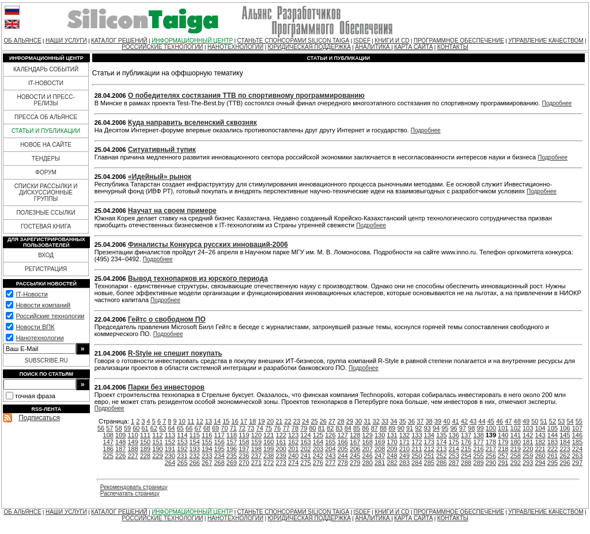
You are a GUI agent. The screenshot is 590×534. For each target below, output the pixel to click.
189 (145, 448)
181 (528, 441)
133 (416, 435)
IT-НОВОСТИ (45, 83)
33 (384, 421)
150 (145, 441)
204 (330, 448)
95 (444, 428)
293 (528, 462)
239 (281, 455)
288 (466, 462)
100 (491, 428)
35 (402, 421)
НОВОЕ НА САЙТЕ (45, 145)
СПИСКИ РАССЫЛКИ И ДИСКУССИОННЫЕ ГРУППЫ (46, 192)
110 (132, 435)
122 (281, 435)
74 (259, 428)
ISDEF (362, 40)
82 (330, 428)
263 (577, 455)
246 (367, 455)
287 (453, 462)
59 (127, 428)
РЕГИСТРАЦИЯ (46, 269)
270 (244, 462)
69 (215, 428)
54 (569, 421)
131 (392, 435)
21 (278, 421)
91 (409, 428)
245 (355, 455)
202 (305, 448)
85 (356, 428)
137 (466, 435)
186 (108, 448)
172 (416, 441)
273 (281, 462)
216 (478, 448)
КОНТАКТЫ (452, 47)
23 (296, 421)
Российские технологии (50, 315)
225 (108, 455)
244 (343, 455)
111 (145, 435)
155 (207, 441)
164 (318, 441)
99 (479, 428)
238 (268, 455)
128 (355, 435)
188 (132, 448)
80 (312, 428)
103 (528, 428)
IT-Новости (31, 294)
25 (314, 421)
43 (473, 421)
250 (416, 455)
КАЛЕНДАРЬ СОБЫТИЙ (45, 69)
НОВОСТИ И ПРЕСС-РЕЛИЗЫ (45, 100)
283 (404, 462)
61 (145, 428)
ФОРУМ (45, 172)
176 (466, 441)
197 (244, 448)
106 (564, 428)
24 (305, 421)
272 (268, 462)
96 (453, 428)
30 (358, 421)
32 (376, 421)
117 (219, 435)
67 (197, 428)
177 (478, 441)
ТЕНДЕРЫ (46, 158)
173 (429, 441)
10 (182, 421)
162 (293, 441)
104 (540, 428)
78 (295, 428)
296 (564, 462)
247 (380, 455)
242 (318, 455)
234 (219, 455)
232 (195, 455)
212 (429, 448)
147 (108, 441)
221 (540, 448)
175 (453, 441)
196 (231, 448)
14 (217, 421)
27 (331, 421)
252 (441, 455)
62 (153, 428)
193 (195, 448)
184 (564, 441)
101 (503, 428)
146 (577, 435)
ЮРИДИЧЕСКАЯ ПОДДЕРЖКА (309, 47)
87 (374, 428)
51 (543, 421)
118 (231, 435)
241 (305, 455)
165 (330, 441)
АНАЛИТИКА (373, 47)
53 (561, 421)
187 (120, 448)
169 (380, 441)
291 (503, 462)
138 (478, 435)
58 (118, 428)
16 (235, 421)
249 (404, 455)
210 (404, 448)
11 (190, 421)
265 (182, 462)
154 (195, 441)
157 (231, 441)
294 (540, 462)
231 (182, 455)
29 (349, 421)
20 (270, 421)
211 (416, 448)
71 (233, 428)
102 (515, 428)
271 (256, 462)
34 (393, 421)
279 (355, 462)
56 (100, 428)
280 (367, 462)
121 (268, 435)
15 (225, 421)
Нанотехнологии (39, 337)
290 (491, 462)
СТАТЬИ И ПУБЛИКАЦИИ (46, 131)
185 (577, 441)
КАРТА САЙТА (413, 47)
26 (323, 421)
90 (401, 428)
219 (515, 448)
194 (207, 448)
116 (207, 435)
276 (318, 462)
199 (268, 448)
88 (383, 428)
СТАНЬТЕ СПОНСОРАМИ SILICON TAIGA (293, 40)
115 (195, 435)
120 (256, 435)
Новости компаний (43, 305)
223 (564, 448)
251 (429, 455)
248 (392, 455)
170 (392, 441)
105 (552, 428)
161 (281, 441)
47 (508, 421)
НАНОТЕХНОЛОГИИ (235, 47)
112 (157, 435)
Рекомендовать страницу (134, 487)
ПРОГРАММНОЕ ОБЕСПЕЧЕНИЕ (459, 40)
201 (293, 448)
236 (244, 455)
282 (392, 462)
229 (157, 455)
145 (564, 435)
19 (261, 421)
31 (367, 421)
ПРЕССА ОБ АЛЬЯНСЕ (45, 117)
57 (109, 428)
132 (404, 435)
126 (330, 435)
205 (343, 448)
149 (132, 441)
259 (528, 455)
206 (355, 448)
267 (207, 462)
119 (244, 435)
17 (243, 421)
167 (355, 441)
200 (281, 448)
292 (515, 462)
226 (120, 455)
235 (231, 455)
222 (552, 448)
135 (441, 435)
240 (293, 455)
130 (380, 435)
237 (256, 455)
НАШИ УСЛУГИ (66, 40)
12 (199, 421)
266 (195, 462)
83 (338, 428)
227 (132, 455)
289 (478, 462)
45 (490, 421)
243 (330, 455)
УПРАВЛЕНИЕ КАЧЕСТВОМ (545, 40)
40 (446, 421)
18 (252, 421)
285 (429, 462)
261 (552, 455)
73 (250, 428)
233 (207, 455)
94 (436, 428)
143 (540, 435)
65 (180, 428)
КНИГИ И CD (392, 40)
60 (136, 428)
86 (365, 428)
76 (277, 428)
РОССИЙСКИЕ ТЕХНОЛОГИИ (162, 47)
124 (305, 435)
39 (437, 421)
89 (391, 428)
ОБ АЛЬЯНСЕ (22, 40)
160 (268, 441)
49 (526, 421)
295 (552, 462)
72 (242, 428)
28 (340, 421)
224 (577, 448)
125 (318, 435)
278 (343, 462)
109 (120, 435)
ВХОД (46, 255)
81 (321, 428)
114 (182, 435)
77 (286, 428)
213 (441, 448)
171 (404, 441)
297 (577, 462)
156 (219, 441)
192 (182, 448)
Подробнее (557, 103)
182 (540, 441)
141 (515, 435)
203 (318, 448)
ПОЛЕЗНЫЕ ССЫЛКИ (45, 212)
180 (515, 441)
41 (455, 421)
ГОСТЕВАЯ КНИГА (46, 226)
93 (427, 428)
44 (481, 421)
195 (219, 448)
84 (348, 428)
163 (305, 441)
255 (478, 455)
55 (579, 421)
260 (540, 455)
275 (305, 462)
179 (503, 441)
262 (564, 455)
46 (499, 421)
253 (453, 455)
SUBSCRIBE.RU (46, 360)
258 (515, 455)
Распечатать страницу (130, 493)
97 (462, 428)
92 (418, 428)
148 (120, 441)
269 (231, 462)
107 (577, 428)
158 (244, 441)
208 (380, 448)
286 (441, 462)
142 (528, 435)
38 (428, 421)
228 (145, 455)
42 (464, 421)
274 (293, 462)
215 (466, 448)
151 (157, 441)
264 (170, 462)
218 (503, 448)
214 (453, 448)
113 (170, 435)
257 (503, 455)
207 (367, 448)
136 (453, 435)
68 (206, 428)
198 (256, 448)
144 (552, 435)
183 (552, 441)
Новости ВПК (35, 326)
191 (170, 448)
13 (208, 421)
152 (170, 441)
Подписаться (39, 418)
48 (517, 421)
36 (411, 421)
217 (491, 448)
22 (287, 421)
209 (392, 448)
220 (528, 448)
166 (343, 441)
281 (380, 462)
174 (441, 441)
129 (367, 435)
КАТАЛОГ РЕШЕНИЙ (119, 40)
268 (219, 462)
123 (293, 435)
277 (330, 462)
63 (162, 428)
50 (534, 421)
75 (268, 428)
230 (170, 455)
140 (503, 435)
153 (182, 441)
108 (108, 435)
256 (491, 455)
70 (224, 428)
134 (429, 435)
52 (552, 421)
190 (157, 448)
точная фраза (35, 395)
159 (256, 441)
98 (471, 428)
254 (466, 455)
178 (491, 441)
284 (416, 462)
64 (171, 428)
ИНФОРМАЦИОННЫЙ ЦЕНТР (192, 40)
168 (367, 441)
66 (189, 428)
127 (343, 435)
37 (420, 421)
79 (303, 428)
